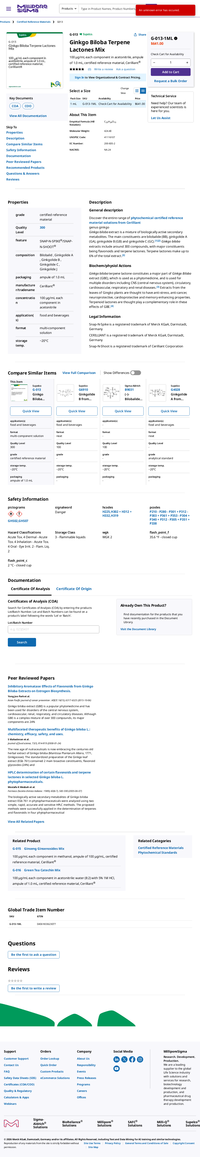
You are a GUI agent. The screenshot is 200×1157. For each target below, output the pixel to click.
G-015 (17, 848)
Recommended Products (25, 167)
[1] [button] (156, 240)
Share (140, 34)
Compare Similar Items (24, 144)
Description (15, 138)
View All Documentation (27, 116)
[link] (20, 1058)
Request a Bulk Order (170, 81)
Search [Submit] (22, 642)
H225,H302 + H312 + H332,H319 (117, 513)
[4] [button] (112, 306)
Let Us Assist (160, 118)
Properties (14, 132)
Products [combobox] (67, 8)
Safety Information (21, 150)
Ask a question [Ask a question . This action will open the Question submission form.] (125, 69)
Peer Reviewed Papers (23, 162)
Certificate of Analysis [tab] (30, 588)
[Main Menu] (8, 8)
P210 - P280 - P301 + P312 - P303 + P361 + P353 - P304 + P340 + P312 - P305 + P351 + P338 (170, 517)
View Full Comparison (79, 373)
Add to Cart (170, 72)
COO (28, 106)
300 (42, 227)
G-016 (17, 870)
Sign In (79, 77)
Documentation (18, 156)
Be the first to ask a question (33, 954)
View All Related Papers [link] (26, 821)
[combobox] (108, 8)
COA (15, 106)
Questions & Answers (22, 173)
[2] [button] (159, 240)
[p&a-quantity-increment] (187, 62)
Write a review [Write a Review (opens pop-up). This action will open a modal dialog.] (103, 69)
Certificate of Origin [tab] (74, 588)
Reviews (12, 179)
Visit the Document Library (138, 629)
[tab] (8, 21)
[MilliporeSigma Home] (32, 8)
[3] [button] (123, 255)
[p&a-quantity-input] (170, 62)
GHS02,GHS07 (18, 521)
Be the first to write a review (35, 989)
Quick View (31, 411)
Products (5, 21)
